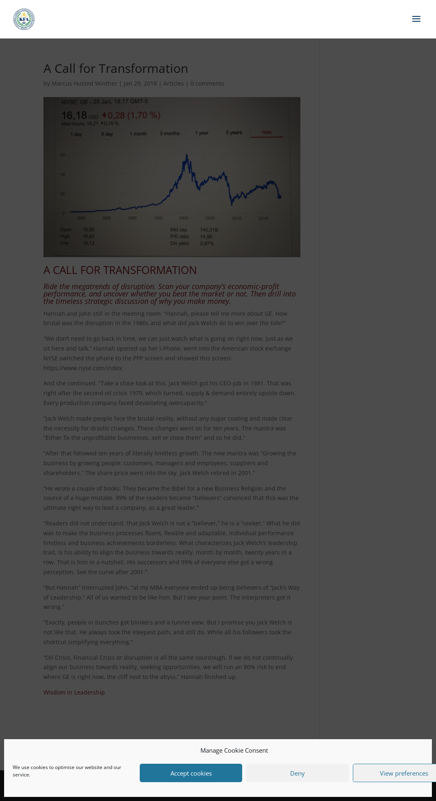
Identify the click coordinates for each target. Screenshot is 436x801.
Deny (297, 773)
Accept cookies (191, 773)
